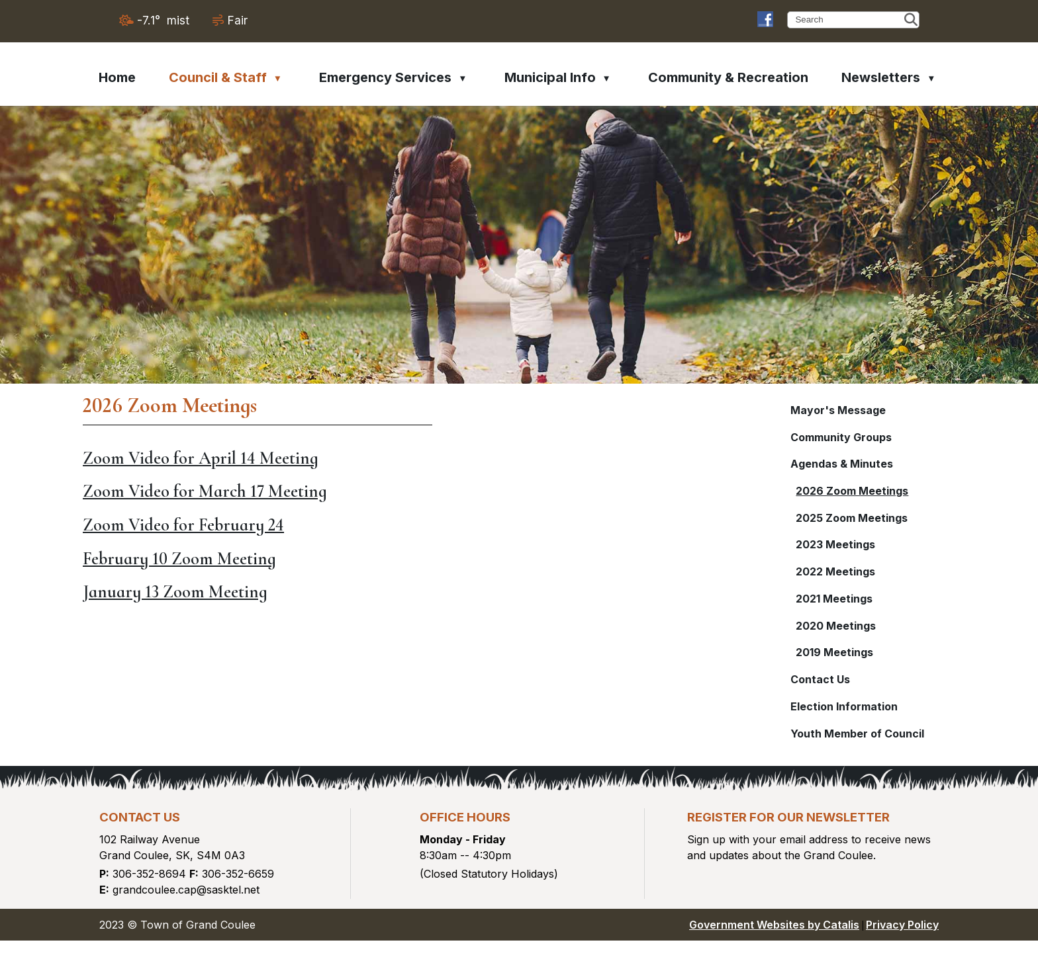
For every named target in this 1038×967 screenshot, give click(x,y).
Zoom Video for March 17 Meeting (483, 498)
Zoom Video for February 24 (461, 531)
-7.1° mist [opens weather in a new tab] (163, 20)
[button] (911, 19)
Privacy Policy (902, 951)
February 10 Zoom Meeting (457, 565)
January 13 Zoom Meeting (453, 598)
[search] (848, 19)
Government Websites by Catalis (774, 951)
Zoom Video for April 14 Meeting (478, 465)
